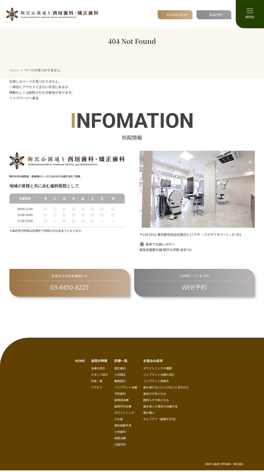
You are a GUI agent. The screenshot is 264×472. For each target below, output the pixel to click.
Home (14, 70)
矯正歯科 (120, 370)
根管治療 (120, 440)
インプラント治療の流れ (159, 376)
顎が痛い (149, 414)
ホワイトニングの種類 (157, 370)
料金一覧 (96, 383)
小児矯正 (120, 376)
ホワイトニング (124, 414)
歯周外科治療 (122, 408)
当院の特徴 (99, 362)
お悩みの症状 (153, 362)
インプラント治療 (125, 389)
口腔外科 (120, 446)
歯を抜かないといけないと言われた (166, 389)
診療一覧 (120, 362)
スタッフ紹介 (99, 376)
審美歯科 (120, 383)
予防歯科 (120, 395)
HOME (80, 362)
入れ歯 (118, 421)
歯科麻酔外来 (122, 427)
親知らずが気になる (156, 402)
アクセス (96, 389)
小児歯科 (120, 433)
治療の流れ (98, 370)
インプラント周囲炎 (156, 383)
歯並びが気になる (154, 395)
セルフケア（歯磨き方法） (160, 421)
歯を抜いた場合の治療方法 (160, 408)
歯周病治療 (121, 402)
